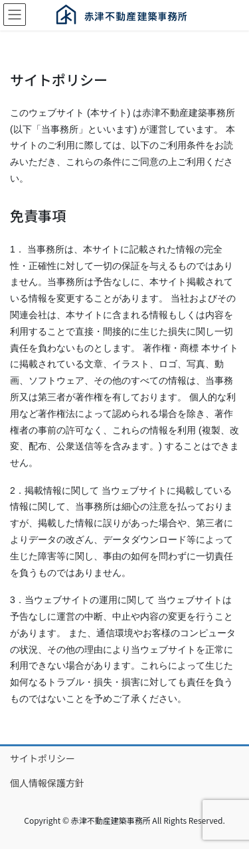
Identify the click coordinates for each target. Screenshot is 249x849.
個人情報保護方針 (47, 782)
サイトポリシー (42, 758)
